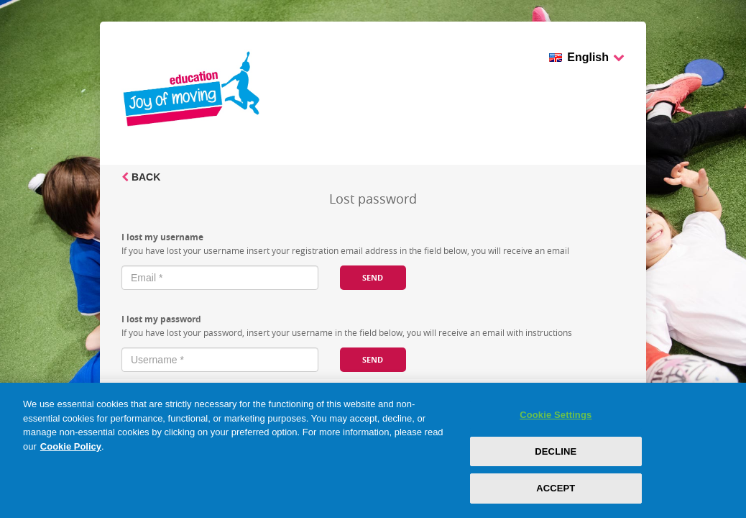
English (596, 58)
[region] (373, 450)
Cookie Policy (70, 446)
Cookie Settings (555, 414)
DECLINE (555, 451)
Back (140, 177)
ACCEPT (555, 488)
